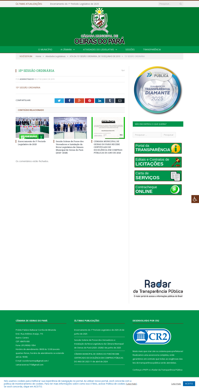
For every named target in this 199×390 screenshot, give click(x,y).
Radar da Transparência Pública (167, 369)
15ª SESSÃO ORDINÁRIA (28, 87)
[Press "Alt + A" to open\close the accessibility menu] (195, 199)
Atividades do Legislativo (98, 49)
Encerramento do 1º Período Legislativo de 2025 (74, 3)
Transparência (152, 49)
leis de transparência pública (146, 362)
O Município (45, 49)
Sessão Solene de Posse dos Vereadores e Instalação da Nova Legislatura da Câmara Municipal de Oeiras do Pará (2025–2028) (70, 147)
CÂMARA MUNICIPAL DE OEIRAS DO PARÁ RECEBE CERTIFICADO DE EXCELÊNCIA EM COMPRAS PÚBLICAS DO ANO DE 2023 (108, 147)
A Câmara (66, 49)
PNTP (145, 369)
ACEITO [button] (189, 383)
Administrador (27, 79)
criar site (152, 351)
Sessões (130, 49)
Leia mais (131, 383)
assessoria (154, 355)
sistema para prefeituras (171, 351)
